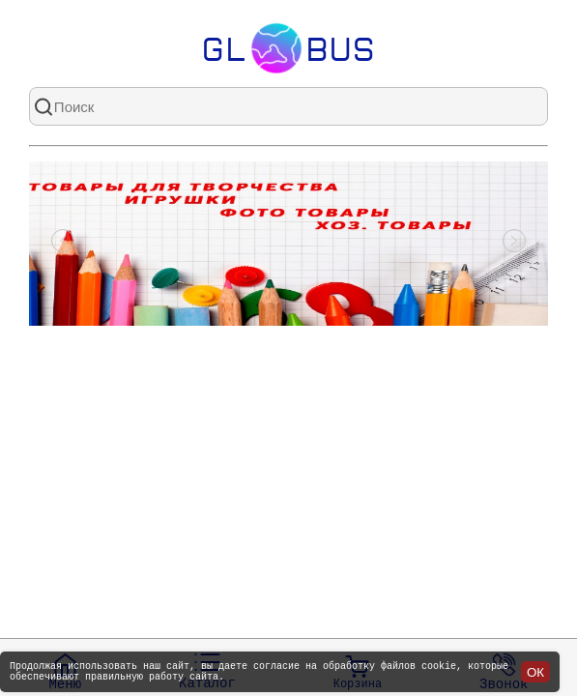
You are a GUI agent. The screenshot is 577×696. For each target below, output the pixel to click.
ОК (535, 669)
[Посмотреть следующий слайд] (514, 243)
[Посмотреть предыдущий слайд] (63, 243)
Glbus (288, 48)
